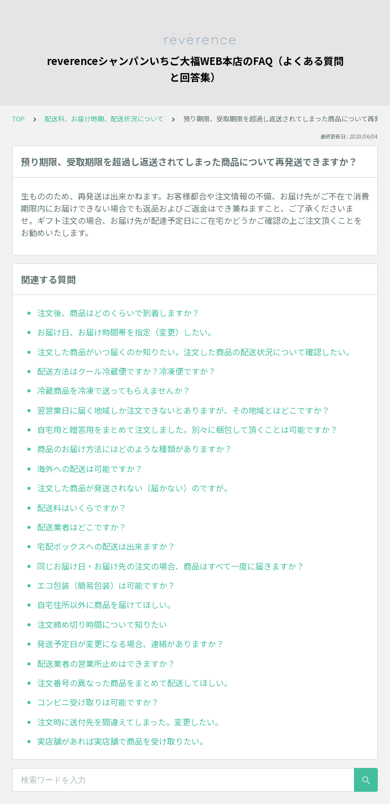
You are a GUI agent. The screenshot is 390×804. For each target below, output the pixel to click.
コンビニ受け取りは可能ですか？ (98, 702)
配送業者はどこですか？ (81, 527)
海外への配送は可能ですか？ (90, 468)
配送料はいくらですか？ (81, 507)
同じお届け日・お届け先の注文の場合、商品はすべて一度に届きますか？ (170, 566)
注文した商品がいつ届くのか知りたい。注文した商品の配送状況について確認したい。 (195, 352)
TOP (18, 118)
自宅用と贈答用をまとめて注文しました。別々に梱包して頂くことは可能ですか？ (187, 429)
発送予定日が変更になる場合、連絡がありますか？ (130, 644)
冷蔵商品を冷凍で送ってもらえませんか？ (113, 390)
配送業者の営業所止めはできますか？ (106, 663)
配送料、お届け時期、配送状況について (104, 118)
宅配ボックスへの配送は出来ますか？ (106, 546)
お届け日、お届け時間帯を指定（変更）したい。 (126, 332)
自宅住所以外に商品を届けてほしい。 (106, 604)
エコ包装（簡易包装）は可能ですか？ (106, 585)
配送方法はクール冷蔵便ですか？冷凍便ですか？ (126, 371)
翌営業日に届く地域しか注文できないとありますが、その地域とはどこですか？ (183, 410)
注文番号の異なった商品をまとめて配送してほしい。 (134, 683)
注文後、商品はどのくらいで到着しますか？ (118, 313)
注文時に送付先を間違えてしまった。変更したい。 (130, 722)
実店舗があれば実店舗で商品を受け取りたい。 (122, 741)
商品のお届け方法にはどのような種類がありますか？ (134, 449)
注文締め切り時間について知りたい (102, 624)
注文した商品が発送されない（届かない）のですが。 (134, 488)
